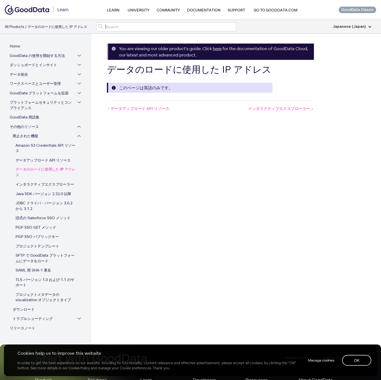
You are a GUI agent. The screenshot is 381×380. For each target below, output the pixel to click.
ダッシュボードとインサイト (33, 65)
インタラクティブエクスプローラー (45, 184)
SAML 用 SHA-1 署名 (33, 270)
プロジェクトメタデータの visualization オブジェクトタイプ (43, 297)
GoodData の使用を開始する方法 (37, 55)
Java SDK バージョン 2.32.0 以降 (43, 193)
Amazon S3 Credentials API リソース (45, 148)
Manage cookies (321, 360)
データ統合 (19, 74)
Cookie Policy (79, 368)
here (217, 48)
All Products (14, 27)
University (138, 10)
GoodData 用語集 (24, 117)
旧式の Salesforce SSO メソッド (43, 218)
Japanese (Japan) (352, 27)
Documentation (203, 10)
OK (357, 360)
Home (15, 46)
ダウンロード (24, 309)
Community (168, 10)
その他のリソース (24, 126)
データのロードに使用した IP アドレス (46, 172)
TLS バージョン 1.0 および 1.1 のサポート (45, 282)
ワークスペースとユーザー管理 (35, 83)
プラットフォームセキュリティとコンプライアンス (41, 105)
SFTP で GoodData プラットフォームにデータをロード (45, 258)
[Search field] (166, 26)
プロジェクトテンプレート (37, 246)
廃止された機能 (25, 136)
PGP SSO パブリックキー (37, 236)
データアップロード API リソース (43, 160)
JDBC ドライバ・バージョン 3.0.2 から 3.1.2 (44, 206)
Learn (113, 10)
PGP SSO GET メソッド (36, 227)
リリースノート (22, 328)
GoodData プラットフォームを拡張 (39, 93)
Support (236, 10)
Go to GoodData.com (275, 10)
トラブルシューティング (33, 318)
